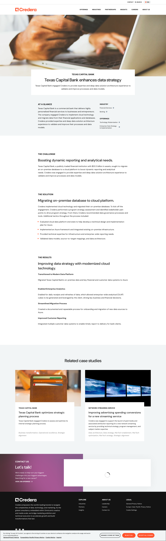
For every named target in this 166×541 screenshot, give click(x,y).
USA (147, 2)
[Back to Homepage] (25, 9)
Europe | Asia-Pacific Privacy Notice (138, 507)
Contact (130, 2)
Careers (134, 9)
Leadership (106, 504)
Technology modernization (110, 122)
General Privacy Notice (134, 504)
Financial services (107, 108)
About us (146, 9)
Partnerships (110, 9)
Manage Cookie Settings (110, 535)
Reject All (129, 535)
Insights (123, 9)
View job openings (24, 481)
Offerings (84, 9)
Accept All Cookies (146, 535)
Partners (81, 507)
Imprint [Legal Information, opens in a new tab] (59, 537)
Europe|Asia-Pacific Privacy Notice (32, 537)
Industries (96, 9)
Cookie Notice (50, 537)
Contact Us (106, 510)
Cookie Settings (131, 510)
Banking (104, 112)
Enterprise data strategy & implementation (110, 127)
